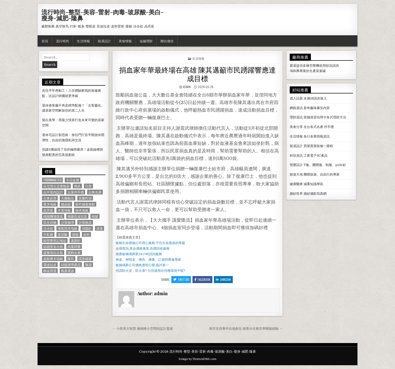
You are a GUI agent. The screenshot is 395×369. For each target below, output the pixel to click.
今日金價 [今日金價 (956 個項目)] (72, 180)
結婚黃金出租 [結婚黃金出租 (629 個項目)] (53, 246)
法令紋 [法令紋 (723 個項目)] (48, 228)
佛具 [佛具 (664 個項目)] (77, 186)
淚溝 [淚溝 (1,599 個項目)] (99, 228)
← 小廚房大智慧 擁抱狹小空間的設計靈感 (142, 328)
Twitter (181, 279)
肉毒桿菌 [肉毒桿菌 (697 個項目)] (74, 246)
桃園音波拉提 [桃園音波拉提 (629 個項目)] (77, 216)
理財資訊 (296, 117)
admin (187, 87)
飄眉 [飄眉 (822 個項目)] (88, 264)
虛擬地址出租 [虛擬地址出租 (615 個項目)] (53, 252)
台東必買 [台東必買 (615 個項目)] (49, 198)
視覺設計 (296, 165)
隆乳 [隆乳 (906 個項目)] (71, 258)
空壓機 (314, 66)
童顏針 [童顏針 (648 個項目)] (76, 240)
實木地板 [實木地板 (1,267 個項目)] (49, 204)
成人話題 (296, 98)
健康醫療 (296, 184)
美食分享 (296, 127)
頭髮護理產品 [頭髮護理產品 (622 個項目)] (71, 264)
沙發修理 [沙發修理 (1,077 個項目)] (67, 222)
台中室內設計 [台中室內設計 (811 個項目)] (53, 192)
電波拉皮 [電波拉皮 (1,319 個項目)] (49, 264)
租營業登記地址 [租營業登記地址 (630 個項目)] (54, 240)
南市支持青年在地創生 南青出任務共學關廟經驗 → (246, 328)
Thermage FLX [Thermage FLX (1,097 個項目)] (52, 180)
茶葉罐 (321, 71)
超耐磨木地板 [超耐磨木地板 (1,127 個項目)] (53, 258)
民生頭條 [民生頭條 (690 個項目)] (49, 222)
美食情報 (125, 40)
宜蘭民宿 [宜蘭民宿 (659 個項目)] (85, 198)
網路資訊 (296, 108)
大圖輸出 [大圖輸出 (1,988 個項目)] (67, 198)
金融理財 (146, 40)
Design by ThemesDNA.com (197, 359)
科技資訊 (296, 155)
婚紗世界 (296, 193)
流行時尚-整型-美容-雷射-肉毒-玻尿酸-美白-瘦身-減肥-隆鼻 (102, 15)
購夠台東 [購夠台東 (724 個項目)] (74, 252)
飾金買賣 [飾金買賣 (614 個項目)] (49, 270)
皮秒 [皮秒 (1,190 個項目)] (86, 234)
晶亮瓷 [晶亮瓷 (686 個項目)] (48, 210)
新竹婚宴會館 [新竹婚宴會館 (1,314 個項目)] (85, 204)
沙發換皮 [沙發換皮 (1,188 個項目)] (85, 222)
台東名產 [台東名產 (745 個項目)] (95, 192)
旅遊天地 (296, 174)
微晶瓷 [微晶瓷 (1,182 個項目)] (66, 204)
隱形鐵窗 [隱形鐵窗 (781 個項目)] (85, 258)
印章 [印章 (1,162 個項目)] (88, 186)
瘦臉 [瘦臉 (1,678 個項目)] (75, 234)
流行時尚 (62, 40)
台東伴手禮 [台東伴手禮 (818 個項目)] (76, 192)
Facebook (202, 279)
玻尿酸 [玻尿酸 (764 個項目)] (63, 234)
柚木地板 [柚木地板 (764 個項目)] (81, 210)
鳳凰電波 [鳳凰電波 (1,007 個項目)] (67, 270)
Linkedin (223, 279)
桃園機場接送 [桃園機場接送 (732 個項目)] (53, 216)
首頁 (45, 40)
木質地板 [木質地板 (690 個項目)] (64, 210)
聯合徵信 (167, 40)
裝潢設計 (104, 40)
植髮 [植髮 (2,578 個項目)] (95, 216)
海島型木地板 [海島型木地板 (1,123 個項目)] (67, 228)
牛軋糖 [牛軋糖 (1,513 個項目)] (48, 234)
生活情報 (83, 40)
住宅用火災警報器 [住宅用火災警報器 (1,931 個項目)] (56, 186)
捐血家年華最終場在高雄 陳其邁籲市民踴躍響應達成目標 (197, 73)
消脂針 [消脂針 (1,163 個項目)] (87, 228)
